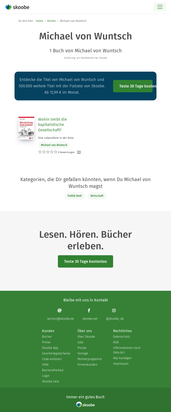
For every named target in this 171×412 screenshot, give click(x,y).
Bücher (51, 21)
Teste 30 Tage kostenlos (136, 86)
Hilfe (45, 364)
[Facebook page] (90, 314)
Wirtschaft (96, 196)
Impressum (121, 363)
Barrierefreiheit (52, 370)
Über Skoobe (86, 336)
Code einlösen (52, 359)
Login (45, 376)
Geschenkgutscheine (56, 353)
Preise (46, 342)
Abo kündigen (122, 358)
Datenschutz (121, 336)
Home (39, 21)
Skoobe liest (50, 381)
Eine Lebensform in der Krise (56, 138)
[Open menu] (160, 6)
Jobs (80, 342)
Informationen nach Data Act (126, 350)
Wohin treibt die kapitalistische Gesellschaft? (52, 124)
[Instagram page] (115, 314)
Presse (82, 348)
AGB (116, 342)
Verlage (82, 353)
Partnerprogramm (89, 359)
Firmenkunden (87, 364)
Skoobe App (50, 348)
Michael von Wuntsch (54, 145)
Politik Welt (75, 196)
